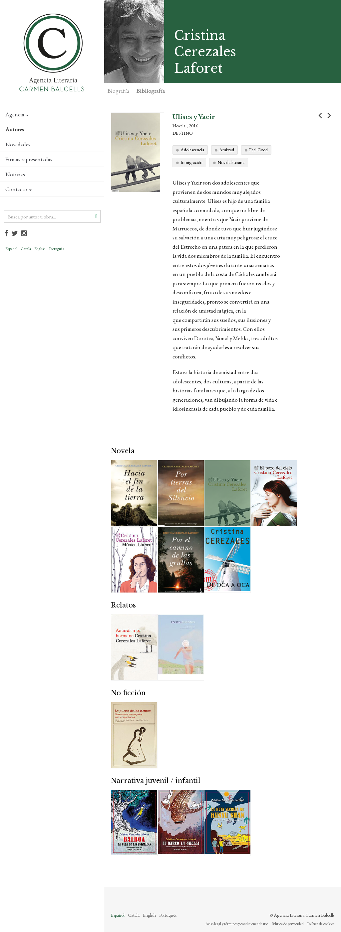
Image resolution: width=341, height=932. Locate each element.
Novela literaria (230, 162)
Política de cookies (320, 923)
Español (11, 248)
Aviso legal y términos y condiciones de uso (236, 923)
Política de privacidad (287, 923)
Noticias (15, 174)
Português (56, 248)
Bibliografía (151, 90)
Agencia (17, 114)
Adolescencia (192, 150)
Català (26, 248)
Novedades (17, 144)
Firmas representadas (28, 159)
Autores (14, 129)
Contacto (18, 189)
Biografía (118, 90)
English (40, 248)
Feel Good (258, 150)
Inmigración (191, 162)
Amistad (226, 150)
